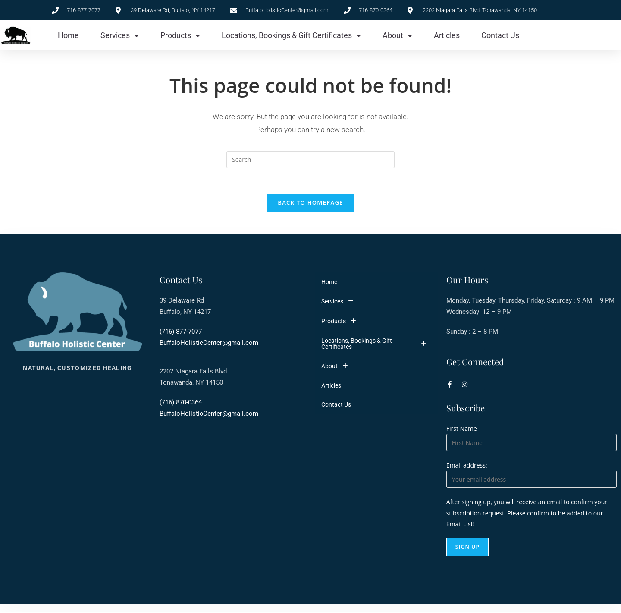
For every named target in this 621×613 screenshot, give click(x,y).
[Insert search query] (310, 159)
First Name (461, 429)
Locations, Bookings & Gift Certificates (291, 35)
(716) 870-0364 (181, 403)
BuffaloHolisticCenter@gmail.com (209, 344)
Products (180, 35)
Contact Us (500, 35)
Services (119, 35)
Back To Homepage (310, 203)
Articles (447, 35)
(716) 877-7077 (181, 332)
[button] (376, 302)
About (397, 35)
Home (68, 35)
